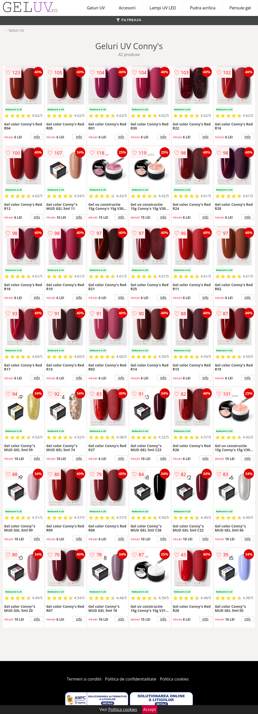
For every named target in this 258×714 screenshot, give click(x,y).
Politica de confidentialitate (130, 679)
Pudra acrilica (203, 8)
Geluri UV (96, 8)
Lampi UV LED (162, 8)
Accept (149, 709)
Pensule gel (240, 8)
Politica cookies (174, 679)
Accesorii (127, 8)
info (37, 136)
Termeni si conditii (84, 679)
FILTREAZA (128, 20)
